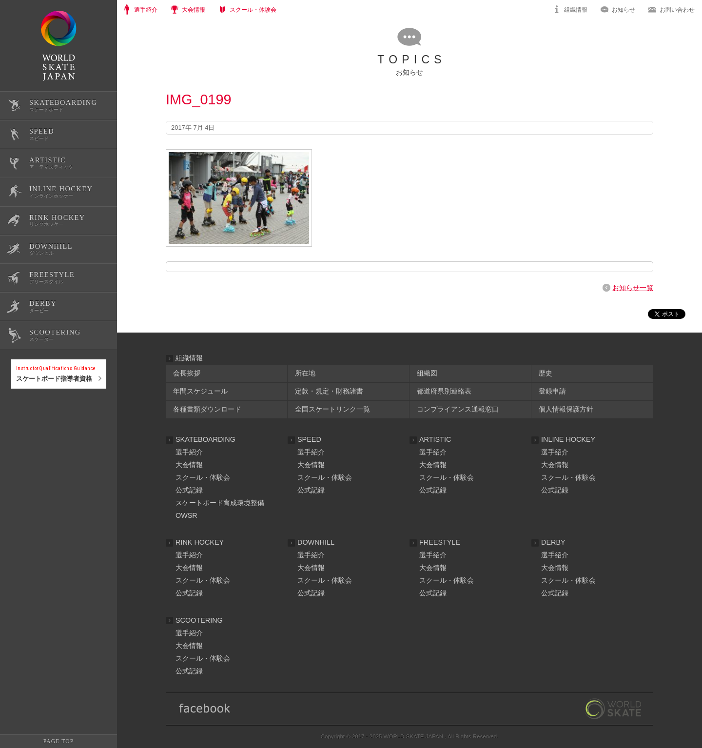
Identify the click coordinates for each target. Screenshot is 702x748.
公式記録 (23, 421)
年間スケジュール (200, 391)
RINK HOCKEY (200, 542)
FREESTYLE (439, 542)
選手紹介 (189, 452)
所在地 (305, 373)
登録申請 (552, 391)
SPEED (309, 439)
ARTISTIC (435, 439)
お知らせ (623, 10)
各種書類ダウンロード (207, 409)
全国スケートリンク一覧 (332, 409)
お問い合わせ (677, 10)
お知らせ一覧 (632, 288)
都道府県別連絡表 (444, 391)
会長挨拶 (186, 373)
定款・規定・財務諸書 (329, 391)
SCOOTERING (199, 620)
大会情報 (189, 465)
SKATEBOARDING (205, 439)
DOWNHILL (315, 542)
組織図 (427, 373)
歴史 (545, 373)
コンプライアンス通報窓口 (458, 409)
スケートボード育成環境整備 (220, 503)
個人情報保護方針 (566, 409)
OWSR (186, 515)
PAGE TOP (58, 741)
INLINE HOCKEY (568, 439)
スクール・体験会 (203, 477)
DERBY (553, 542)
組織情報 (575, 10)
